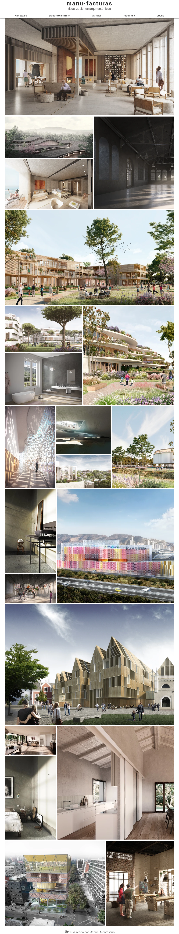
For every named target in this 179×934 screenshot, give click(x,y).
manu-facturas (89, 3)
